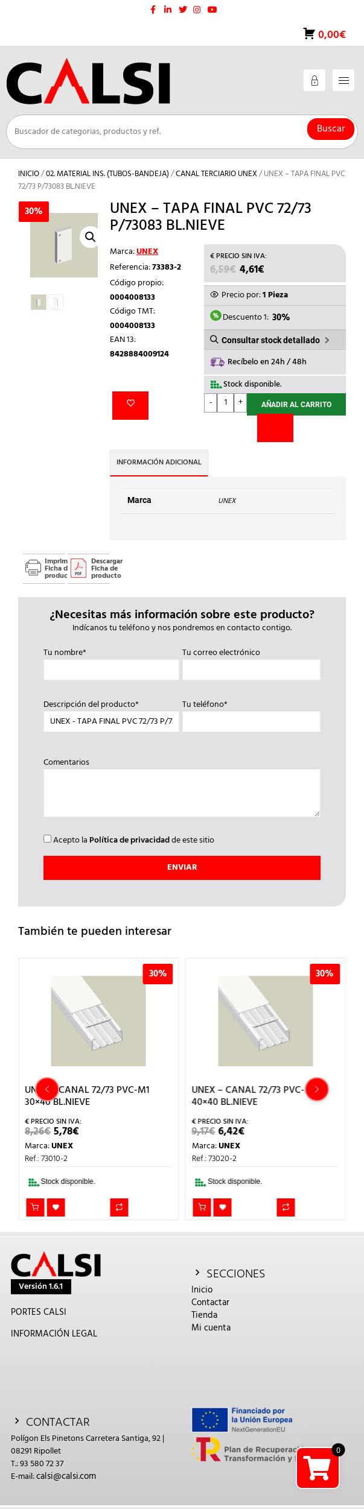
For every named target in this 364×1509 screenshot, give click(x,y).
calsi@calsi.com (66, 1476)
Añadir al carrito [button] (35, 1207)
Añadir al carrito (296, 404)
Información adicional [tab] (159, 463)
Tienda (204, 1315)
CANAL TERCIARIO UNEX (216, 174)
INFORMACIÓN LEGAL (54, 1334)
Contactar (210, 1302)
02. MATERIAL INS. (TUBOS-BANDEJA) (107, 174)
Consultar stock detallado (271, 340)
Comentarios (182, 788)
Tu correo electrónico (251, 662)
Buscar (331, 129)
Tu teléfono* (251, 713)
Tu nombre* (111, 662)
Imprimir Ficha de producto (55, 568)
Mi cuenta (211, 1328)
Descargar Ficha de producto (100, 568)
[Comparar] (275, 428)
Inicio (28, 174)
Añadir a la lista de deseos (130, 405)
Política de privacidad (129, 840)
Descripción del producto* (111, 713)
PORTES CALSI (38, 1312)
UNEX (147, 252)
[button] (90, 237)
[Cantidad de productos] (225, 403)
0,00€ (331, 35)
